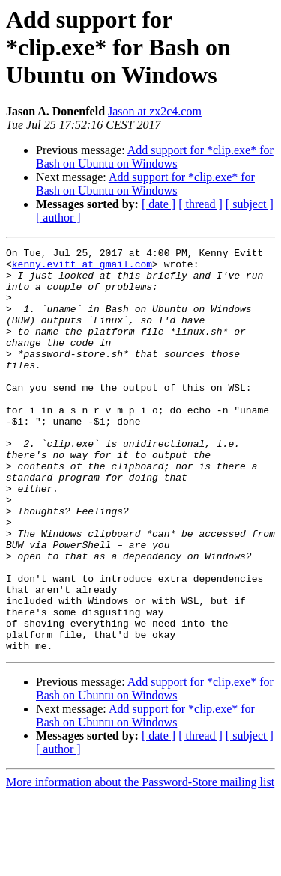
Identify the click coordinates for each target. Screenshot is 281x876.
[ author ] (58, 217)
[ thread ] (200, 204)
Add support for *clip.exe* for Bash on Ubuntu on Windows (155, 157)
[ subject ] (250, 204)
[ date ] (158, 204)
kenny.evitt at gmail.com (82, 268)
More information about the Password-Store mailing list (140, 863)
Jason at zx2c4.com (155, 111)
